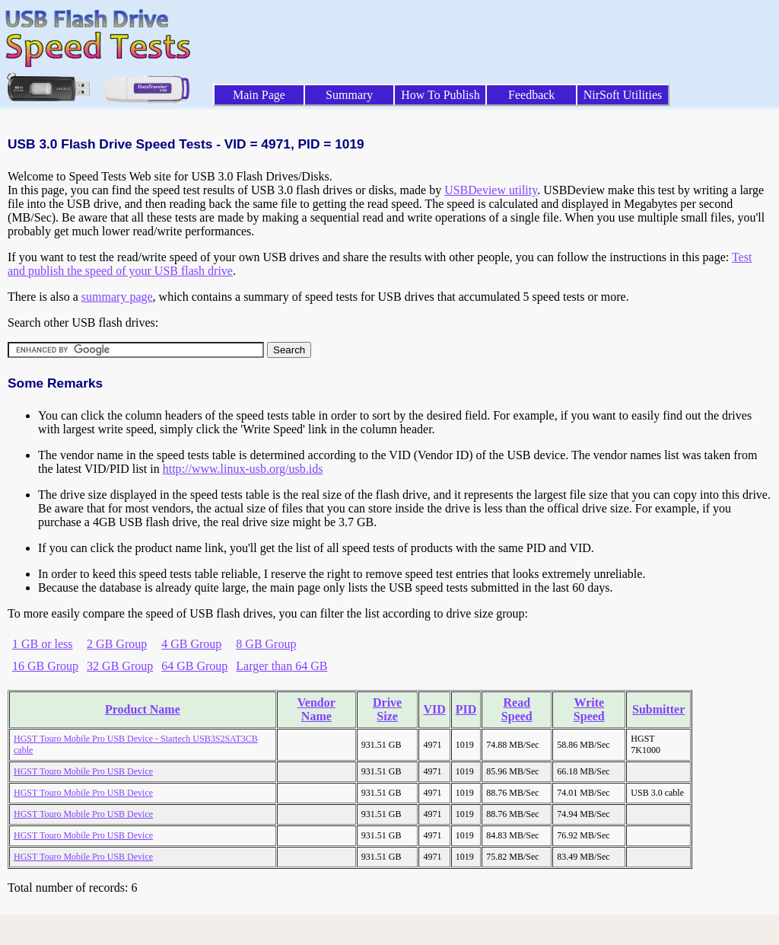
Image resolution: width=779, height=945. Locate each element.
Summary (349, 94)
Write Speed (589, 709)
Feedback (531, 94)
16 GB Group (45, 665)
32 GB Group (120, 665)
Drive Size (387, 709)
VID (434, 709)
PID (466, 709)
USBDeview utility (490, 190)
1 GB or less (42, 643)
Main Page (259, 94)
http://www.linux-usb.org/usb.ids (243, 468)
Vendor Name (316, 709)
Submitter (658, 709)
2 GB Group (117, 643)
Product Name (142, 709)
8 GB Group (266, 643)
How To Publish (440, 94)
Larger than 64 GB (281, 665)
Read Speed (517, 709)
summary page (117, 296)
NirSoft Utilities (623, 94)
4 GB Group (191, 643)
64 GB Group (194, 665)
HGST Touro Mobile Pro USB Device (83, 771)
